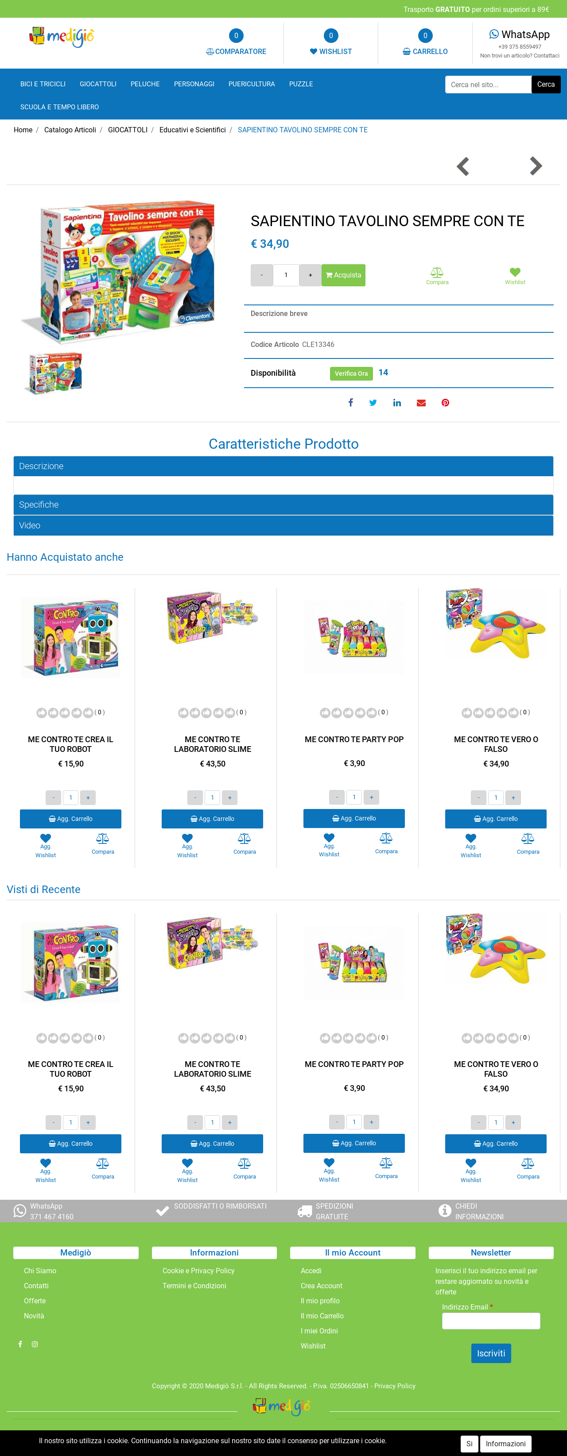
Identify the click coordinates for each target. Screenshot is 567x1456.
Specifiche (38, 504)
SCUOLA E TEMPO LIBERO (59, 107)
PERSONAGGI (194, 84)
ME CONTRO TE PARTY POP (354, 739)
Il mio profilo (320, 1301)
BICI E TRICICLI (43, 84)
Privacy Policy (395, 1386)
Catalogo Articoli (70, 130)
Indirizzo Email (467, 1307)
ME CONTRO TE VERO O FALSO (496, 744)
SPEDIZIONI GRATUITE (334, 1211)
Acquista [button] (343, 275)
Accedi (311, 1271)
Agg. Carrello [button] (71, 818)
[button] (546, 84)
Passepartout (302, 1437)
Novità (34, 1316)
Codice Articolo (275, 344)
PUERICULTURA (252, 84)
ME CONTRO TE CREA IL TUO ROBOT (70, 744)
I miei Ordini (319, 1331)
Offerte (35, 1301)
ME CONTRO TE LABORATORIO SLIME (212, 744)
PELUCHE (145, 84)
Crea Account (321, 1286)
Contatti (36, 1286)
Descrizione (41, 466)
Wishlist (313, 1346)
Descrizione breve (279, 313)
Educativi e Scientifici (192, 130)
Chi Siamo (40, 1271)
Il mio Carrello (322, 1316)
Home (23, 130)
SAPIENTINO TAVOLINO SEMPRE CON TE (303, 130)
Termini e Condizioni (194, 1286)
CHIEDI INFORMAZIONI (479, 1211)
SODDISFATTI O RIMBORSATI (220, 1206)
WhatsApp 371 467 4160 (52, 1211)
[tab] (283, 466)
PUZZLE (301, 84)
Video (29, 525)
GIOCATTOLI (98, 84)
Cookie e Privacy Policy (199, 1271)
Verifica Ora (351, 373)
